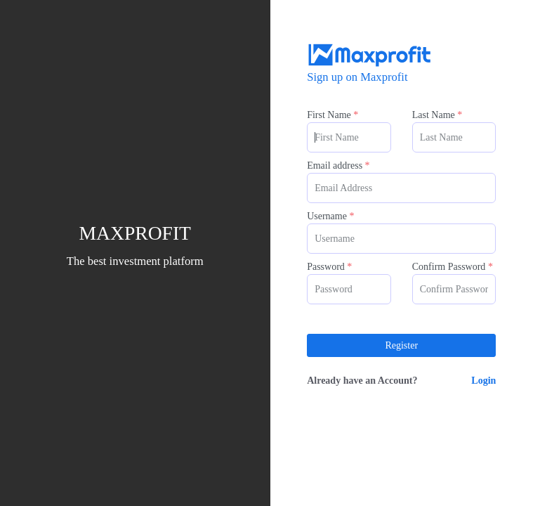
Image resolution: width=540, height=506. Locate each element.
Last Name (437, 115)
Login (483, 380)
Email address (338, 165)
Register (401, 345)
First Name (332, 115)
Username (330, 216)
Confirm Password (452, 266)
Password (329, 266)
